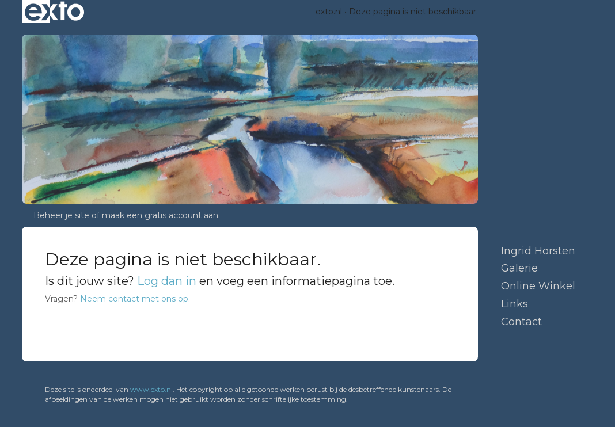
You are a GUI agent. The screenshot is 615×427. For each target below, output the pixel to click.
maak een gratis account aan (160, 215)
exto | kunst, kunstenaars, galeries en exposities (54, 11)
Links (514, 304)
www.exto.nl (151, 389)
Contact (521, 321)
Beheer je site (61, 215)
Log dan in (166, 281)
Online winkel (538, 286)
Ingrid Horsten (538, 251)
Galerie (519, 268)
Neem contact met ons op (134, 298)
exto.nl (329, 11)
